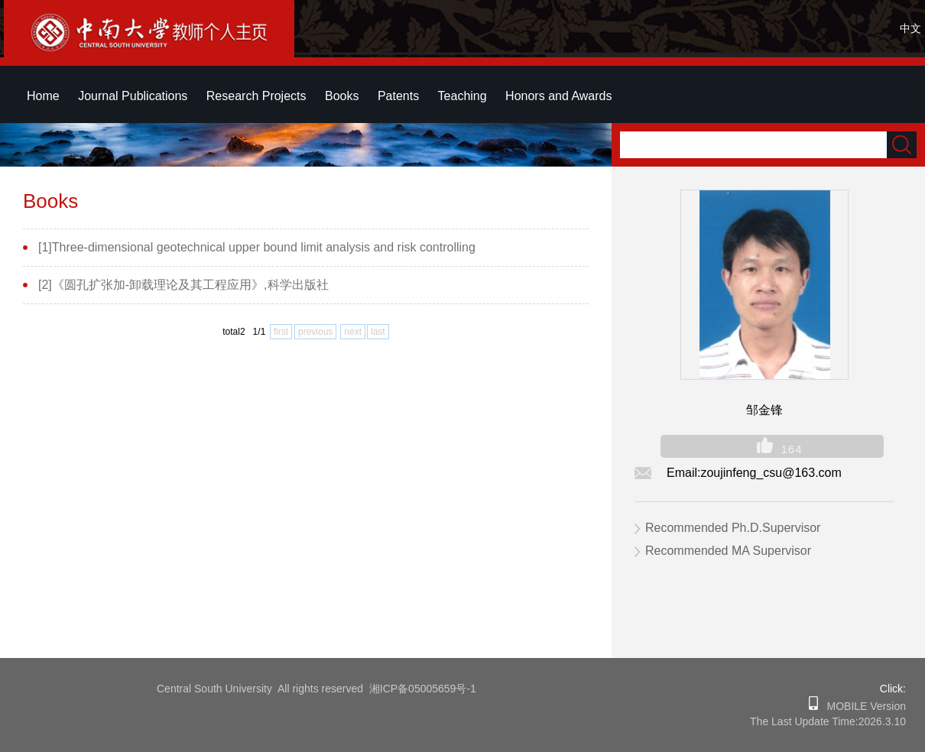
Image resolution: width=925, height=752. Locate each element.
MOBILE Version (862, 706)
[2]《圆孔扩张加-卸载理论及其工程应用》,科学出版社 (183, 284)
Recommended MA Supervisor (728, 550)
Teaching (462, 95)
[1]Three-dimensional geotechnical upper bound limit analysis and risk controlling (256, 247)
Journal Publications (132, 95)
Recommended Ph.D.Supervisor (732, 527)
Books (342, 95)
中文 (910, 28)
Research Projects (256, 95)
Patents (398, 95)
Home (43, 95)
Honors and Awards (558, 95)
